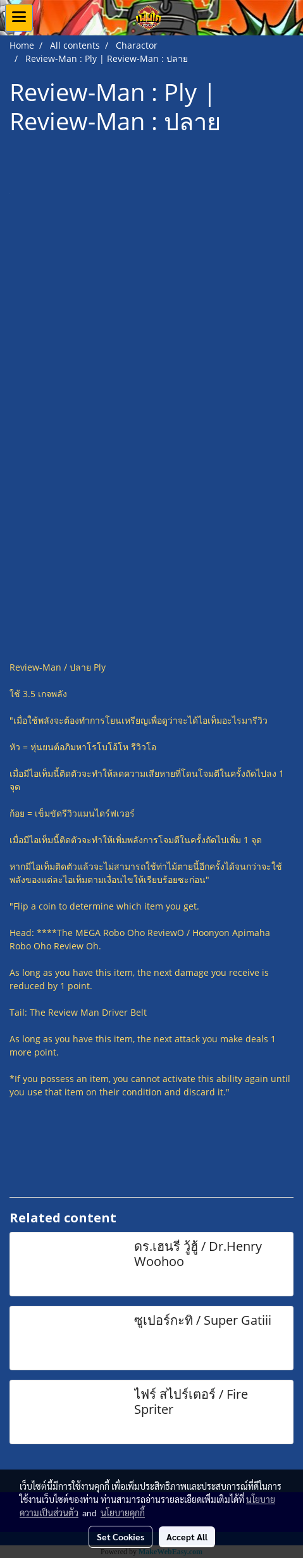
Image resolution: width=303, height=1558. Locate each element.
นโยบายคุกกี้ (123, 1512)
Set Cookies (120, 1536)
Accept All (186, 1536)
